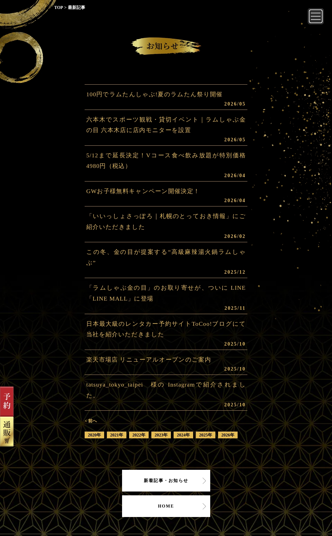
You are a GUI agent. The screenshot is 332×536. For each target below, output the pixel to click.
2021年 (116, 435)
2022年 (138, 435)
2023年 (161, 435)
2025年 (205, 435)
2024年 (183, 435)
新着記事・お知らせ (166, 480)
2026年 (227, 435)
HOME (166, 506)
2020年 (94, 435)
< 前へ (91, 421)
